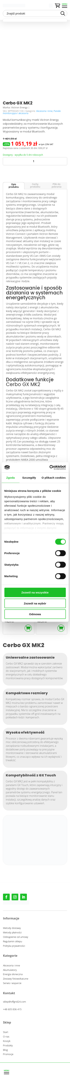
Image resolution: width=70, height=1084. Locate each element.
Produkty (8, 1046)
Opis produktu (14, 185)
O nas (6, 1037)
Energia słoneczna (13, 975)
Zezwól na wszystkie (35, 592)
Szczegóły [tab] (29, 477)
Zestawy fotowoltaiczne (15, 979)
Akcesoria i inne (44, 111)
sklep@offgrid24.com (14, 1001)
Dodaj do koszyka (32, 171)
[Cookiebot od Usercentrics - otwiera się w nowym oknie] (50, 467)
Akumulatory (10, 970)
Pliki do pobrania (56, 185)
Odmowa (35, 614)
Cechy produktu (35, 185)
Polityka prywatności (14, 946)
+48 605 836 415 (12, 1009)
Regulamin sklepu (12, 942)
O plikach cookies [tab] (54, 477)
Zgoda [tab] (10, 477)
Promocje (8, 1055)
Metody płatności (12, 933)
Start (5, 1032)
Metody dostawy (12, 928)
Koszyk (6, 1041)
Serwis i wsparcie (12, 984)
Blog (5, 1050)
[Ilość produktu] (35, 161)
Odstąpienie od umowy (15, 937)
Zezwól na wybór (35, 603)
